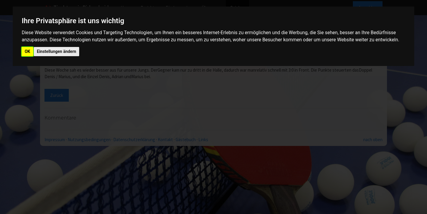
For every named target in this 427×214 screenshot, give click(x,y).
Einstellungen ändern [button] (56, 51)
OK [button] (27, 51)
